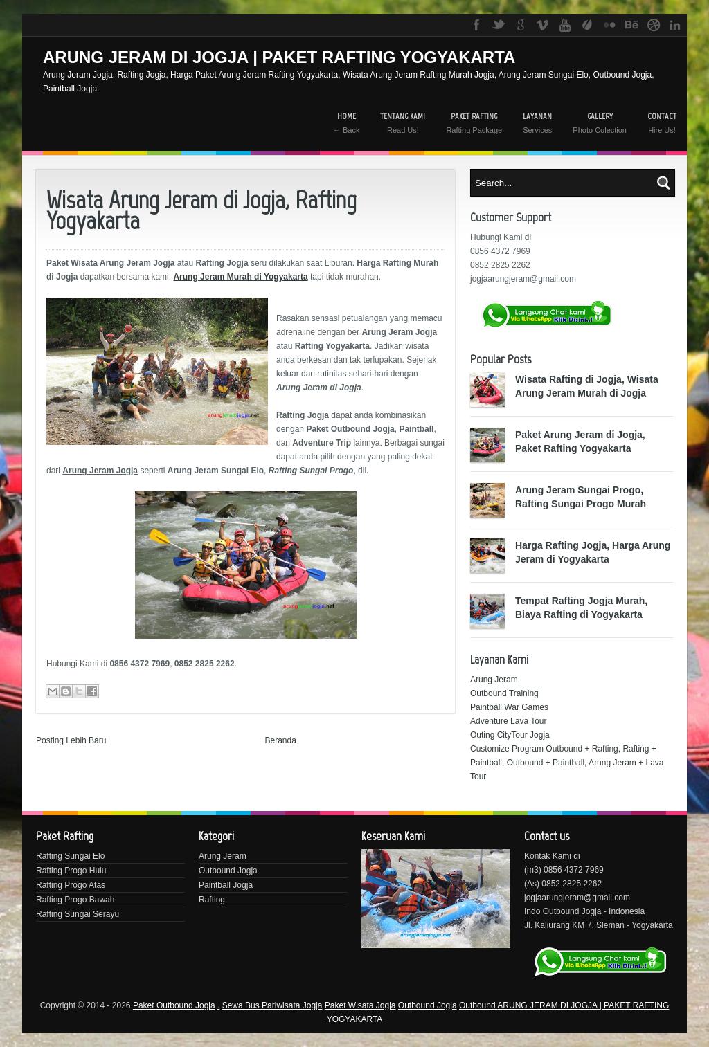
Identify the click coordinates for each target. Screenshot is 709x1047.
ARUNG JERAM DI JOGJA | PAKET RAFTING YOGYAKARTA (279, 57)
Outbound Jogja (228, 870)
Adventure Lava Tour (508, 721)
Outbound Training (504, 693)
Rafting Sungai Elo (70, 856)
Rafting (212, 899)
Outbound (478, 1005)
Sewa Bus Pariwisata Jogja (272, 1005)
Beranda (280, 740)
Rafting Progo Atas (70, 885)
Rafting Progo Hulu (71, 870)
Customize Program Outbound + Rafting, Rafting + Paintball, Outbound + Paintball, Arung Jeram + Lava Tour (567, 762)
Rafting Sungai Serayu (77, 914)
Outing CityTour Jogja (510, 735)
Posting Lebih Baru (71, 740)
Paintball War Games (509, 707)
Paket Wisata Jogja (360, 1005)
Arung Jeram (494, 679)
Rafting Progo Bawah (75, 899)
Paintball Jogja (226, 885)
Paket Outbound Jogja (174, 1005)
